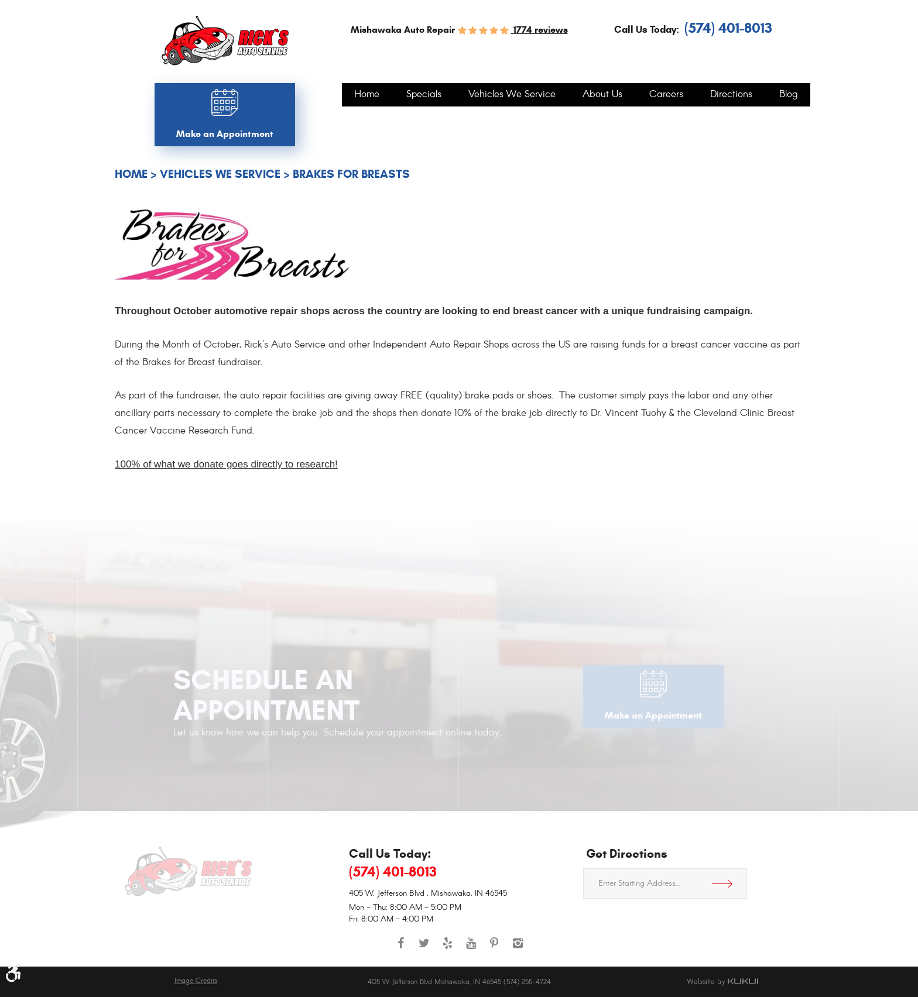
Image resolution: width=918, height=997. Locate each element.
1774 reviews (539, 29)
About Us (602, 95)
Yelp (447, 949)
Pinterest (494, 949)
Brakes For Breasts (351, 174)
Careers (666, 95)
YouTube (470, 949)
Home (366, 95)
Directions (731, 95)
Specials (423, 95)
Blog (788, 95)
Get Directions (726, 883)
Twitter (424, 949)
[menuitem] (366, 94)
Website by (722, 981)
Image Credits (195, 981)
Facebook (400, 949)
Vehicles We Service (512, 95)
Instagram (517, 949)
